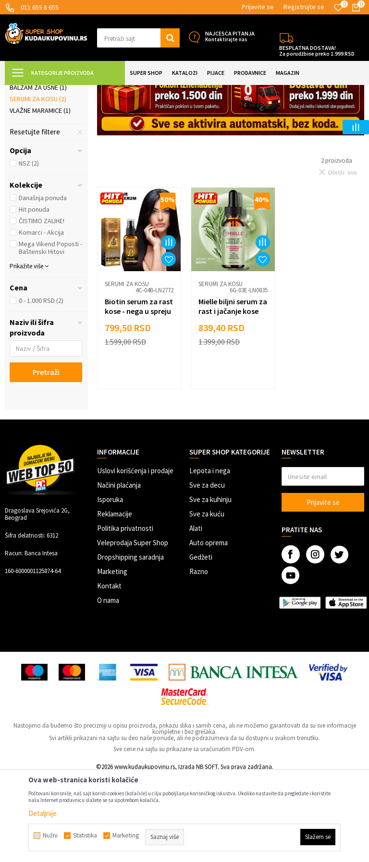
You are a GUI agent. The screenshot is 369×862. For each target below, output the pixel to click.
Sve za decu (207, 570)
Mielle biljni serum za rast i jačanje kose (226, 394)
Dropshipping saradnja (130, 642)
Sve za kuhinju (210, 584)
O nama (108, 685)
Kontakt (109, 670)
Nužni (50, 835)
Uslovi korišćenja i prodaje (135, 555)
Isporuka (110, 584)
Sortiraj (309, 115)
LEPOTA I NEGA (113, 91)
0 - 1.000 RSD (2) (41, 385)
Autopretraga (268, 115)
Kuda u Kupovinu (27, 91)
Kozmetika (154, 91)
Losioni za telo (38, 138)
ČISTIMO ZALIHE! (41, 305)
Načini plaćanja (119, 570)
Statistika (85, 835)
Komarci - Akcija (41, 317)
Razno (198, 656)
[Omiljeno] (338, 7)
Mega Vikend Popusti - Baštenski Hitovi (50, 332)
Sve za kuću (206, 598)
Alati (195, 613)
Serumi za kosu (38, 184)
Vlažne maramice (40, 195)
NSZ (29, 248)
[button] (138, 38)
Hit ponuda (34, 294)
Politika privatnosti (125, 613)
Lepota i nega (209, 555)
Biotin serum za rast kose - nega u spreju (134, 394)
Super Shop (71, 91)
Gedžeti (200, 642)
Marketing (112, 656)
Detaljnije (42, 813)
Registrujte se (303, 6)
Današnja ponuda (43, 282)
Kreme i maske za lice (42, 155)
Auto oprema (208, 627)
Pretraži (46, 457)
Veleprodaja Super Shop (132, 627)
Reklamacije (114, 598)
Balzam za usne (38, 172)
